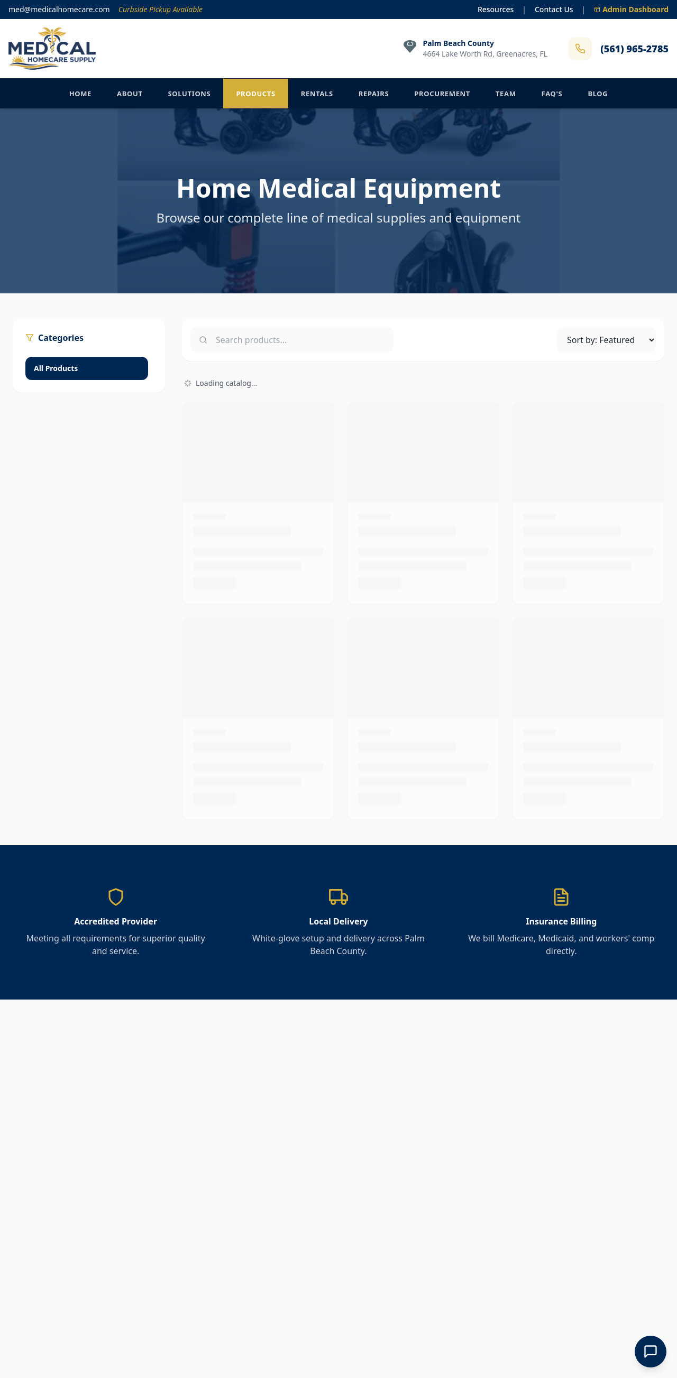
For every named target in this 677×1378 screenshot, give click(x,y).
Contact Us (554, 9)
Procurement (442, 93)
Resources (496, 9)
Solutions (189, 93)
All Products (56, 368)
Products (255, 93)
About (130, 93)
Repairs (374, 93)
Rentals (317, 93)
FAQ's (552, 93)
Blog (598, 93)
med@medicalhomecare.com (59, 9)
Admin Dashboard (631, 9)
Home (80, 93)
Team (506, 93)
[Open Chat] (650, 1351)
